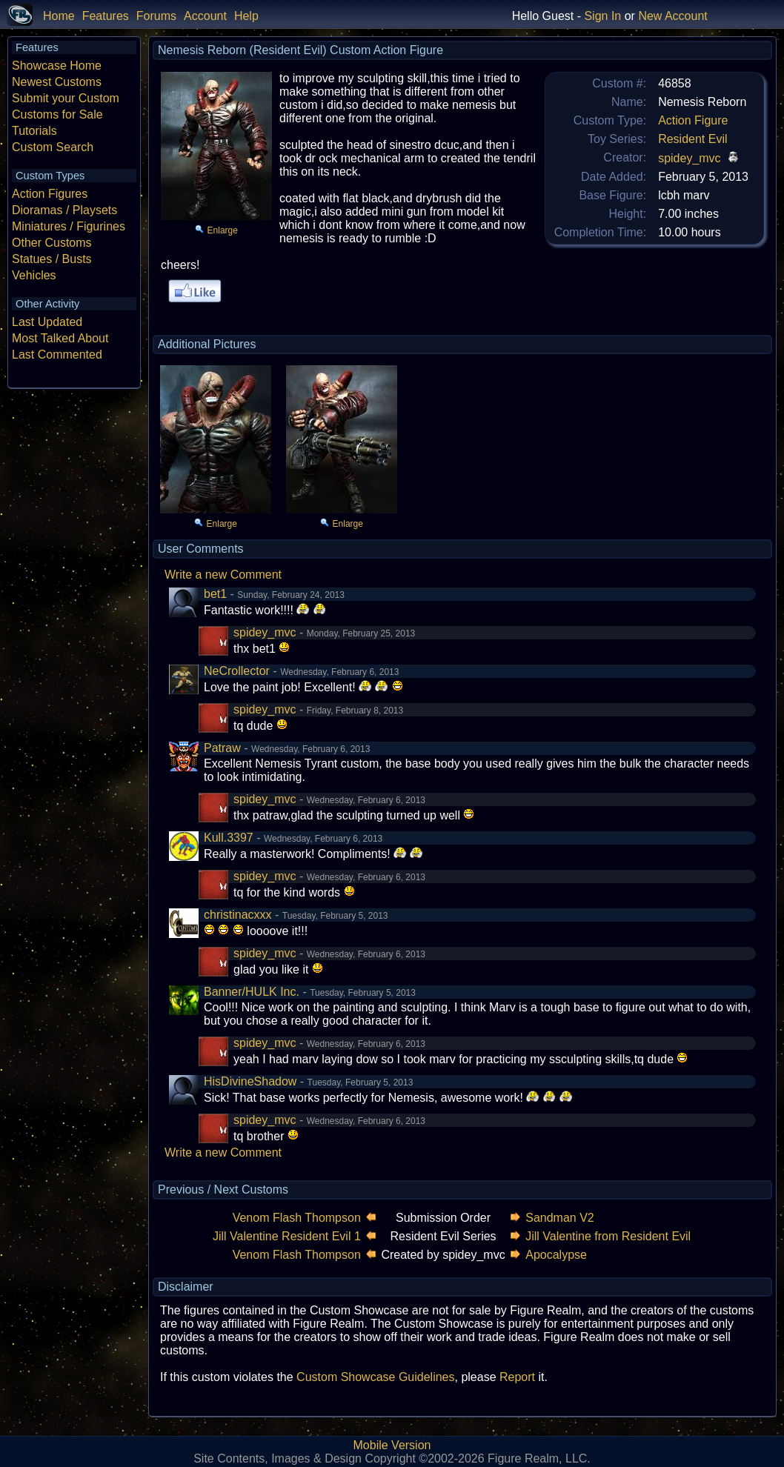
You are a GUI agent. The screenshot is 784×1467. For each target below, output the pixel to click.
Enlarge (222, 230)
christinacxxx (238, 914)
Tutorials (34, 130)
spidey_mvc (689, 158)
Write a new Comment (223, 574)
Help (246, 16)
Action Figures (49, 193)
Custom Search (52, 147)
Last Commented (57, 354)
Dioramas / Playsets (64, 210)
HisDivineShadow (250, 1081)
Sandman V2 (559, 1217)
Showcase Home (57, 65)
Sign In (602, 16)
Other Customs (52, 242)
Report (517, 1377)
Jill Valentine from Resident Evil (608, 1236)
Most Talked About (60, 338)
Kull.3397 (228, 837)
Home (59, 16)
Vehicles (34, 275)
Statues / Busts (52, 259)
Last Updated (47, 322)
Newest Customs (57, 82)
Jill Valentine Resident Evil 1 (287, 1236)
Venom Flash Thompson (297, 1217)
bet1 (215, 594)
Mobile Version (392, 1445)
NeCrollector (237, 671)
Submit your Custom (65, 98)
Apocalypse (556, 1254)
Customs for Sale (57, 114)
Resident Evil (692, 139)
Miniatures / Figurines (68, 226)
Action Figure (693, 120)
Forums (156, 16)
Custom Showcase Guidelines (375, 1377)
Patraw (222, 748)
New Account (672, 16)
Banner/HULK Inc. (251, 991)
